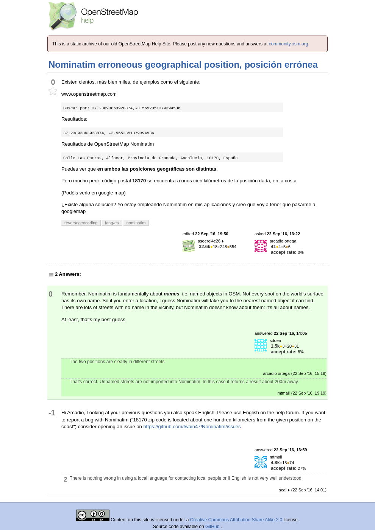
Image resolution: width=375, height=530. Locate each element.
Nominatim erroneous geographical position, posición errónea (183, 64)
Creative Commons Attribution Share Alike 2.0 (236, 519)
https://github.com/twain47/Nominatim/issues (192, 426)
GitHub (213, 526)
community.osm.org (288, 44)
